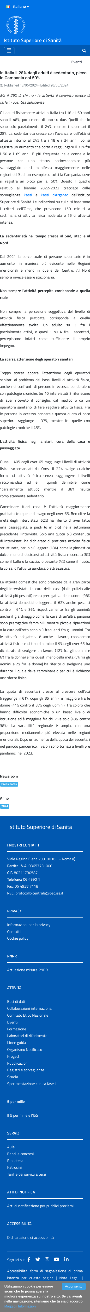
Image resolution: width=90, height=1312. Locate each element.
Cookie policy (17, 956)
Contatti (14, 949)
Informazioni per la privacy (28, 942)
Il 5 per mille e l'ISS (22, 1133)
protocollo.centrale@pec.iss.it (39, 911)
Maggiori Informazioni (20, 1306)
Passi (28, 195)
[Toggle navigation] (9, 50)
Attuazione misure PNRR (27, 987)
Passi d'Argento (54, 195)
